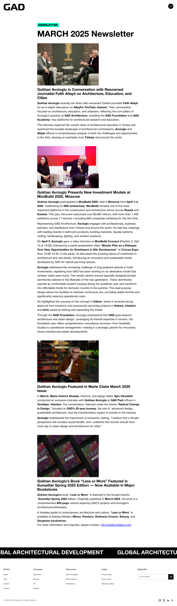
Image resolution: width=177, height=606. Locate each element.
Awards (6, 584)
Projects (36, 579)
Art (34, 584)
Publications (70, 584)
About (5, 574)
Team (5, 579)
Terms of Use (106, 579)
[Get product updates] (152, 577)
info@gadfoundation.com (116, 525)
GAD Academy (71, 579)
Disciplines (37, 574)
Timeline (36, 588)
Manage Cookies (108, 584)
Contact (6, 588)
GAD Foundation (72, 574)
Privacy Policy (107, 574)
